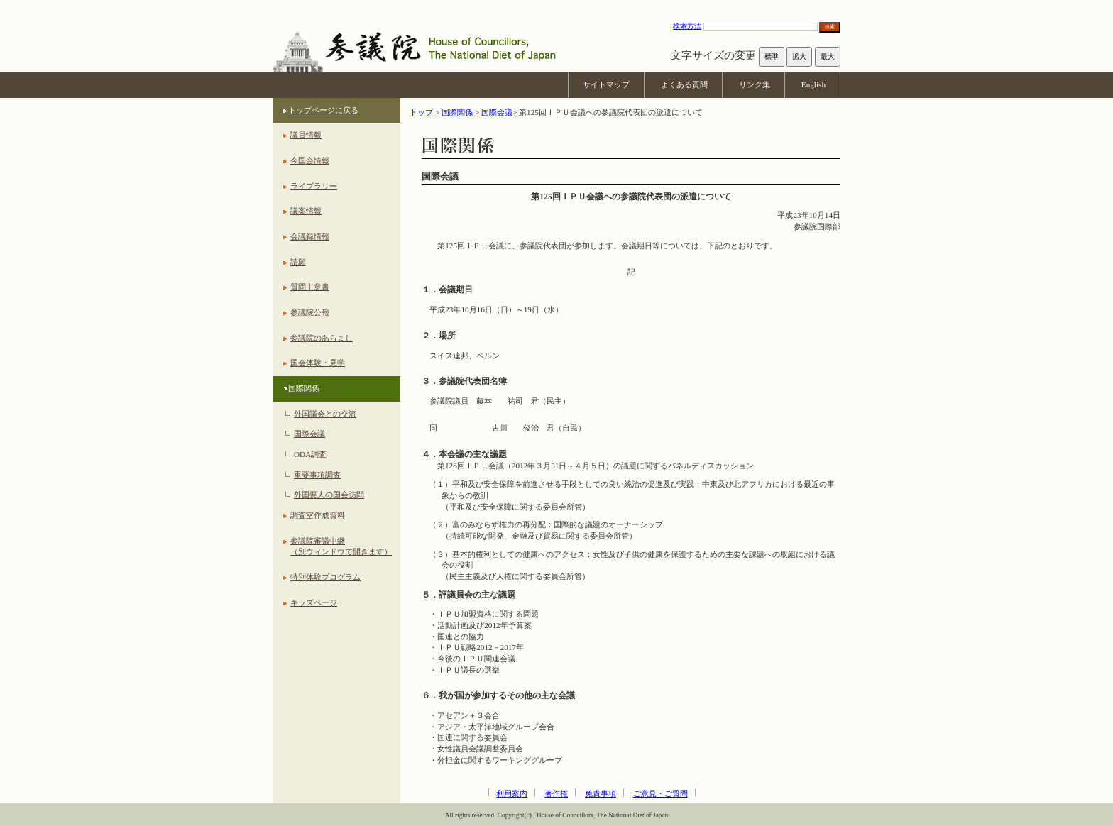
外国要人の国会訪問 (329, 494)
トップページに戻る (323, 110)
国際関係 (303, 388)
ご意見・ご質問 (660, 793)
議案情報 (306, 210)
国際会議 (309, 433)
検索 (830, 26)
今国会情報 (309, 160)
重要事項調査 (317, 474)
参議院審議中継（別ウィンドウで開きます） (341, 546)
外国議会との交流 (325, 413)
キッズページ (313, 602)
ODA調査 (310, 454)
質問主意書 (309, 286)
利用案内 (511, 793)
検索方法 (687, 26)
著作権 (556, 793)
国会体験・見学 (317, 362)
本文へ (556, 7)
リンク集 (754, 84)
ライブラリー (313, 186)
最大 (828, 56)
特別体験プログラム (325, 577)
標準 (771, 56)
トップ (421, 112)
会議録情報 (309, 236)
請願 (298, 262)
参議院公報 (309, 312)
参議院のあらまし (321, 338)
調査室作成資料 (317, 515)
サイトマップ (606, 84)
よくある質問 (684, 84)
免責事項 (600, 793)
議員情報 (306, 135)
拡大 (799, 56)
